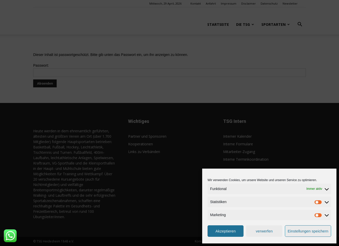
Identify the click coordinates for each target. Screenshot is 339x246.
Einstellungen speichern (308, 231)
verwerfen (264, 231)
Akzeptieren (225, 231)
